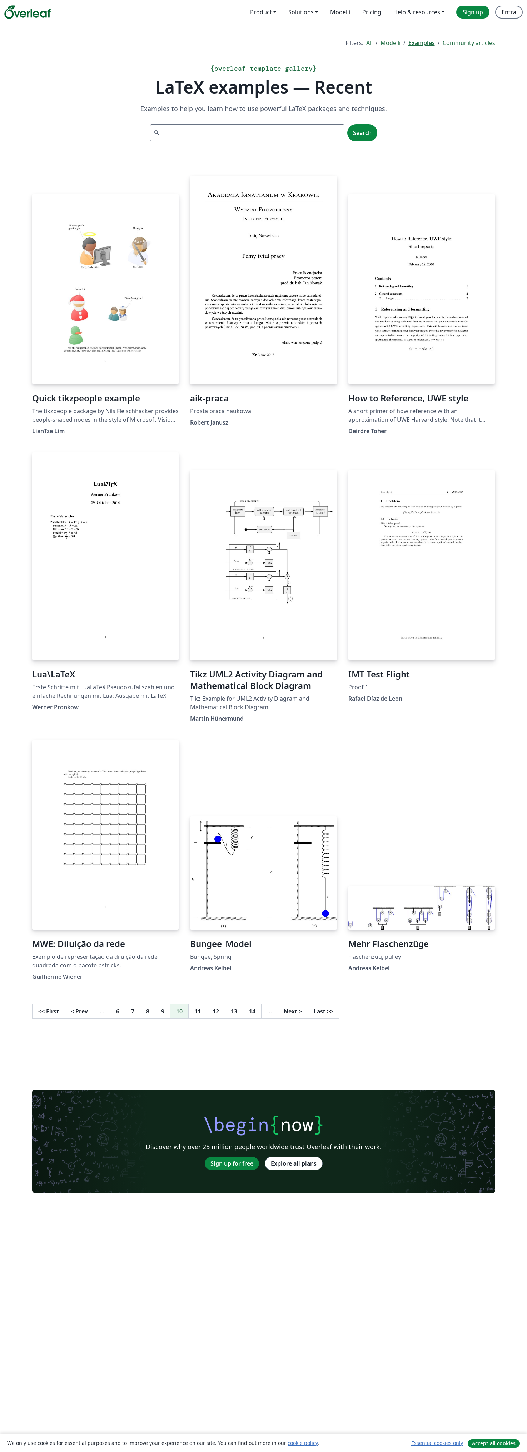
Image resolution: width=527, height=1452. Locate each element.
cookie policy (303, 1443)
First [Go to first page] (48, 1011)
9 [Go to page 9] (162, 1011)
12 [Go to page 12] (216, 1011)
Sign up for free (231, 1163)
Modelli (391, 43)
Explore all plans (294, 1163)
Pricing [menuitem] (371, 12)
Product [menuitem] (261, 12)
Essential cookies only (437, 1443)
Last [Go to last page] (323, 1011)
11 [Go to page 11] (197, 1011)
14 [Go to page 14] (252, 1011)
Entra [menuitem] (509, 12)
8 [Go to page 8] (147, 1011)
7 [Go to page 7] (132, 1011)
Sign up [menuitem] (473, 12)
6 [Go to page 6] (117, 1011)
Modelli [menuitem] (340, 12)
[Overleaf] (27, 12)
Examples (421, 43)
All (369, 43)
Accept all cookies (494, 1443)
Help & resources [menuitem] (416, 12)
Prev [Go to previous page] (79, 1011)
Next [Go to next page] (293, 1011)
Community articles (469, 43)
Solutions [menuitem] (301, 12)
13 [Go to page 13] (234, 1011)
